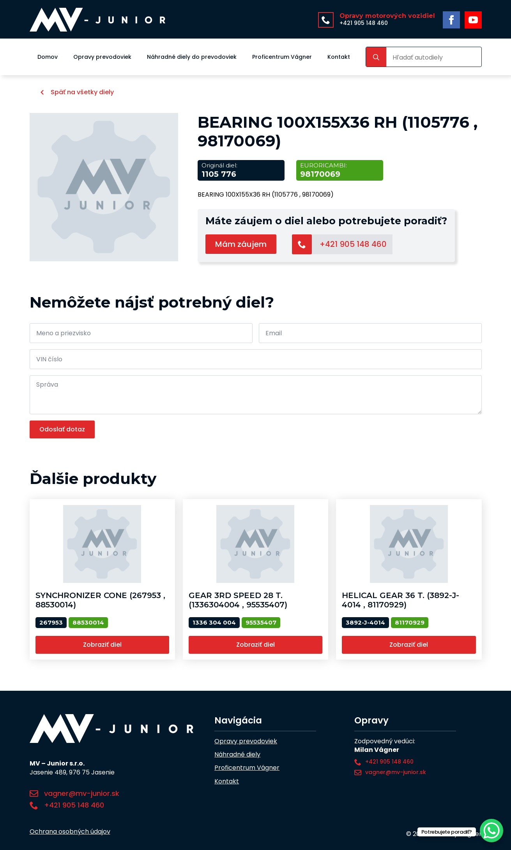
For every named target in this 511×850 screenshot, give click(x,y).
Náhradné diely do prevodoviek (192, 57)
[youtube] (473, 19)
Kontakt (338, 57)
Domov (47, 57)
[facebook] (451, 19)
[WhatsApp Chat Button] (491, 830)
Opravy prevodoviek (102, 57)
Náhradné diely (237, 754)
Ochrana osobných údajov (70, 831)
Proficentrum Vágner (282, 57)
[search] (376, 57)
